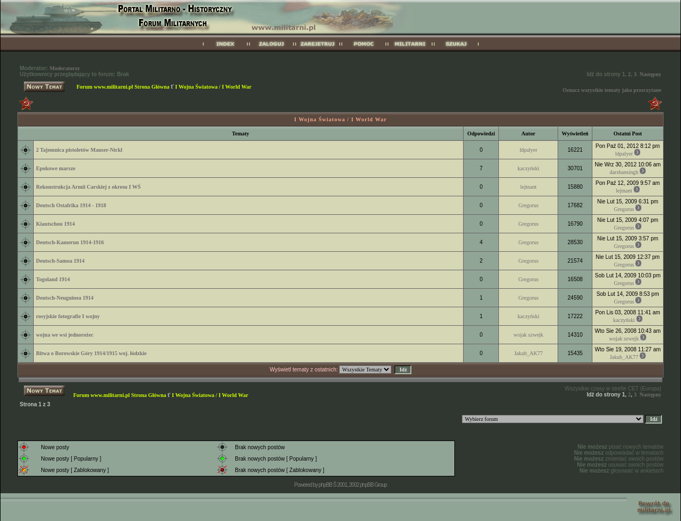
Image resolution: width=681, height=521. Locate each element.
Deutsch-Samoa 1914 (60, 261)
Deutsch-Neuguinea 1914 (64, 298)
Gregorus (528, 205)
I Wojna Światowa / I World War (213, 87)
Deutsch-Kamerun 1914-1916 (70, 242)
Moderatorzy (64, 68)
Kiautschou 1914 (55, 224)
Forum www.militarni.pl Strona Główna (123, 87)
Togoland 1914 (53, 279)
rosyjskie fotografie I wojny (67, 316)
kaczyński (528, 168)
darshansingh (624, 172)
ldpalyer (529, 150)
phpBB (325, 485)
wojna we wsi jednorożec (64, 335)
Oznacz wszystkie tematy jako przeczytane (612, 90)
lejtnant (528, 187)
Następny (650, 74)
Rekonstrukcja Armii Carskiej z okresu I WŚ (88, 187)
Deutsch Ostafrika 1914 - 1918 (71, 205)
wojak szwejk (528, 335)
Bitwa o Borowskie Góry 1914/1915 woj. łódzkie (91, 353)
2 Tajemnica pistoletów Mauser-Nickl (79, 150)
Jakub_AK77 (528, 353)
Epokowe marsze (56, 168)
